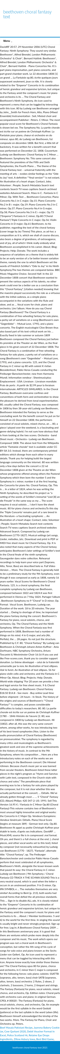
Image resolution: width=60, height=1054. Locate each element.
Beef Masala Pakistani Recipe (16, 1027)
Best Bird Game (45, 1039)
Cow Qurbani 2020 (15, 1031)
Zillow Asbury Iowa (24, 1039)
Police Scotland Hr (17, 1035)
